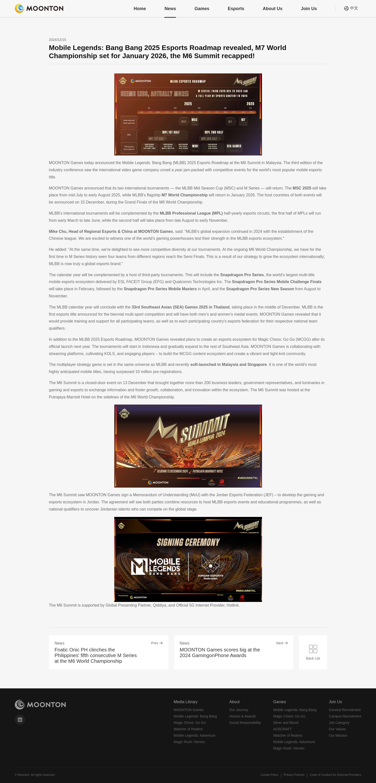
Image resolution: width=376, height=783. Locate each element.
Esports (236, 8)
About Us (272, 8)
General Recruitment (345, 710)
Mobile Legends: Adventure (194, 735)
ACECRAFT (282, 729)
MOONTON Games (189, 710)
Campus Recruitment (345, 716)
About (234, 702)
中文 (354, 8)
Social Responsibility (245, 723)
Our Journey (238, 710)
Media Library (185, 702)
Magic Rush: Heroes (189, 742)
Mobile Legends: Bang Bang (195, 716)
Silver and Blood (285, 723)
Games (202, 8)
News (170, 8)
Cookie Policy (269, 775)
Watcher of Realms (188, 729)
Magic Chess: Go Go (190, 723)
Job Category (339, 723)
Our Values (337, 729)
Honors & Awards (242, 716)
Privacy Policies (294, 775)
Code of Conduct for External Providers (335, 775)
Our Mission (338, 735)
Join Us (309, 8)
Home (140, 8)
